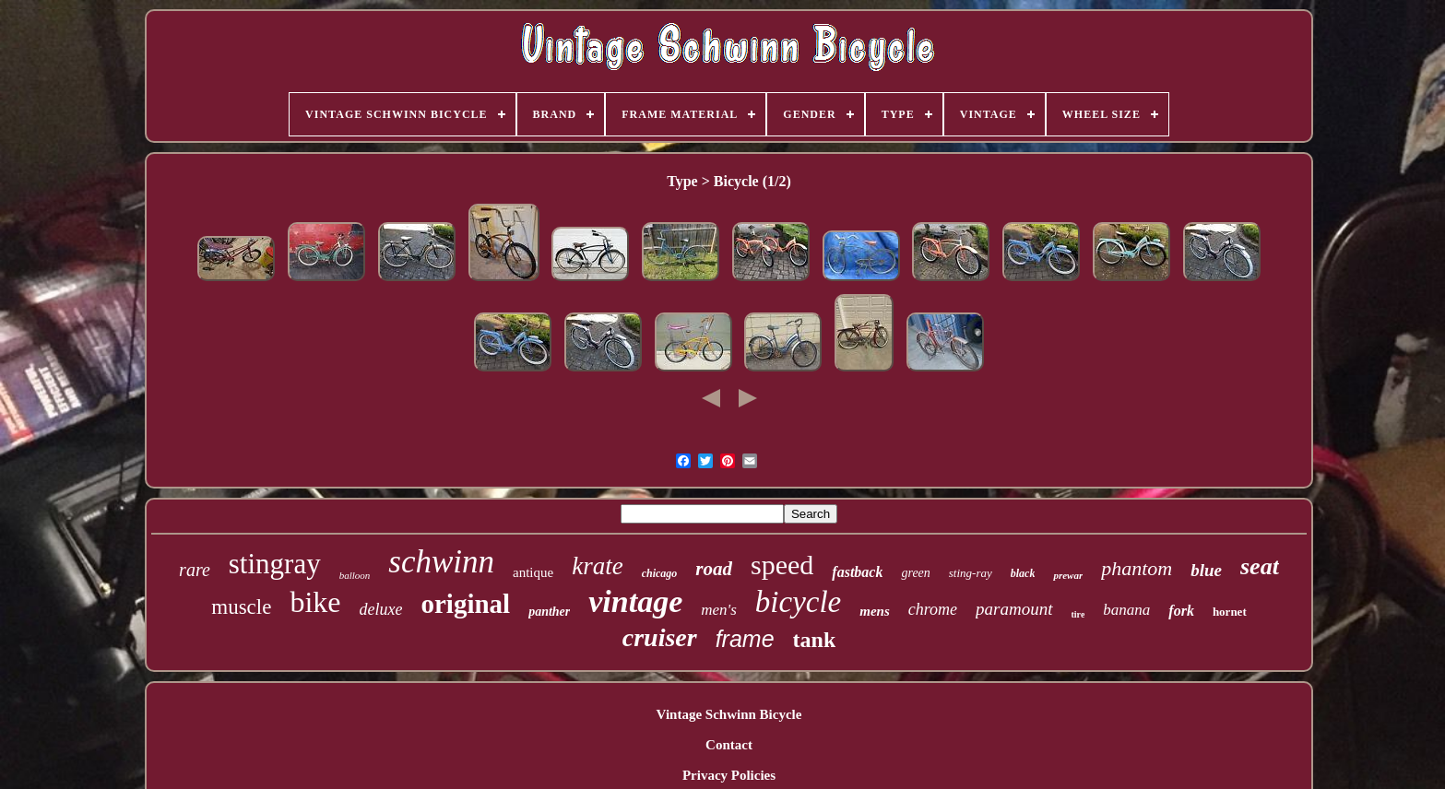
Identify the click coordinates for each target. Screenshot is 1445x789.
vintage (635, 601)
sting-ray (970, 573)
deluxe (381, 609)
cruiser (659, 637)
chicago (660, 573)
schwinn (441, 562)
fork (1181, 610)
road (713, 569)
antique (533, 572)
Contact (728, 744)
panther (549, 611)
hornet (1230, 611)
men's (719, 609)
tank (814, 640)
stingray (275, 564)
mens (874, 611)
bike (315, 601)
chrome (932, 609)
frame (745, 639)
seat (1259, 566)
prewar (1068, 575)
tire (1078, 614)
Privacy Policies (729, 775)
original (465, 603)
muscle (241, 606)
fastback (857, 572)
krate (597, 566)
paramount (1014, 608)
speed (782, 564)
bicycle (798, 601)
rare (194, 569)
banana (1126, 609)
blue (1206, 570)
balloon (355, 575)
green (915, 573)
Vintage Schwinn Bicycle (729, 714)
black (1023, 573)
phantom (1136, 568)
